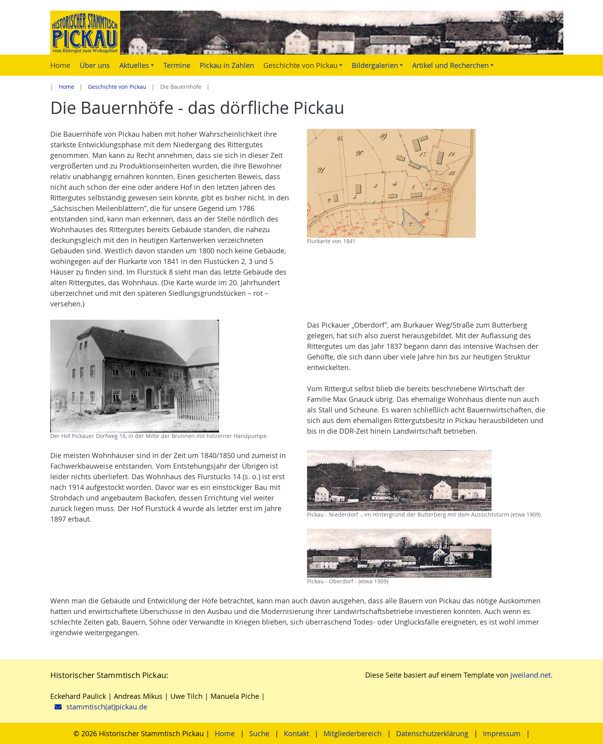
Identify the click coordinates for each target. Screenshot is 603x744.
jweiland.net (530, 675)
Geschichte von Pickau (117, 86)
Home (66, 86)
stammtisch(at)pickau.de (106, 706)
